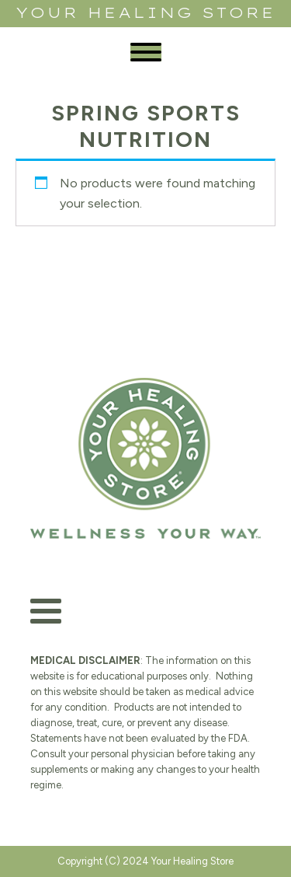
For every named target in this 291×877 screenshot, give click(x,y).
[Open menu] (145, 52)
